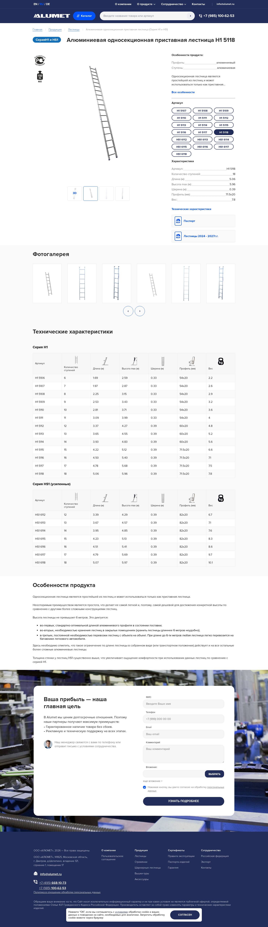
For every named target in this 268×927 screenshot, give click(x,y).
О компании (108, 850)
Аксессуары (142, 879)
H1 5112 (223, 118)
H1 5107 (181, 110)
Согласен (185, 914)
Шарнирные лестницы (148, 867)
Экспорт (205, 861)
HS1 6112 (181, 139)
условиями (121, 911)
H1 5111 (202, 118)
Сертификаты (176, 850)
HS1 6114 (224, 139)
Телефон (150, 712)
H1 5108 (202, 110)
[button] (128, 311)
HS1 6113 (202, 139)
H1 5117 (202, 132)
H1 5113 (181, 125)
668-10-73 (52, 883)
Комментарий (153, 742)
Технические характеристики (191, 209)
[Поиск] (190, 16)
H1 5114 (202, 125)
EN (35, 4)
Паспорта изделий (179, 861)
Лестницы (74, 29)
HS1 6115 (181, 146)
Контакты (206, 867)
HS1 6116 (202, 146)
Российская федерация (215, 856)
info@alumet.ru (225, 4)
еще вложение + (152, 781)
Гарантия (173, 867)
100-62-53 (52, 888)
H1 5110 (181, 118)
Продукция (55, 29)
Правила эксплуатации (181, 856)
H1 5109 (224, 110)
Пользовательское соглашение (112, 858)
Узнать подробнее (183, 801)
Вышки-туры (142, 873)
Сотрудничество (211, 850)
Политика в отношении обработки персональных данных (67, 892)
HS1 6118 (181, 154)
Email (149, 727)
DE (48, 4)
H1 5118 (223, 132)
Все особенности (183, 92)
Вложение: (151, 767)
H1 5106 (40, 378)
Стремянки (141, 861)
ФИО (148, 697)
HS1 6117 (224, 146)
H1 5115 (223, 125)
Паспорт (189, 221)
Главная (37, 29)
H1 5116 (181, 132)
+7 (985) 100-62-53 (216, 16)
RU (42, 4)
